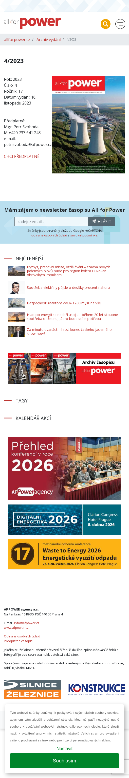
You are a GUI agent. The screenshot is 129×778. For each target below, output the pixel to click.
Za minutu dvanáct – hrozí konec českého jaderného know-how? (69, 331)
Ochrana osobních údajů (22, 636)
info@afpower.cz (26, 623)
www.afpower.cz (16, 627)
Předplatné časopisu (19, 641)
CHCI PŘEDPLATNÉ (21, 156)
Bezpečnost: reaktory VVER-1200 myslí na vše (64, 303)
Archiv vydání (49, 39)
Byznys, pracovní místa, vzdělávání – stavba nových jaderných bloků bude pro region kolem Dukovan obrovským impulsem (68, 271)
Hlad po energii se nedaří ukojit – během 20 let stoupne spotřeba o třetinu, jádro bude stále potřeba (72, 316)
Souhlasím (64, 760)
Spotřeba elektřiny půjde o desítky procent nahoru (68, 287)
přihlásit (101, 221)
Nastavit (64, 748)
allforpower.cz (17, 39)
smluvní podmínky (83, 235)
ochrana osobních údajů (49, 235)
